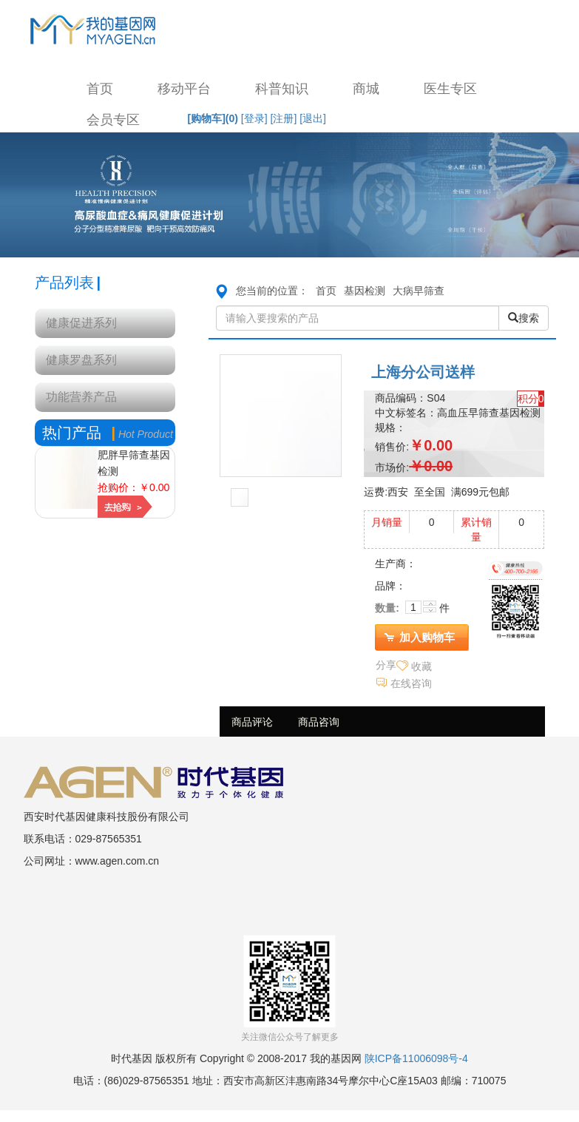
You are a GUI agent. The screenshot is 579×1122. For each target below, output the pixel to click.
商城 (366, 88)
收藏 (421, 666)
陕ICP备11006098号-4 (416, 1058)
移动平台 (184, 88)
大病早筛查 (418, 291)
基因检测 (364, 291)
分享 (386, 665)
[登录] (254, 118)
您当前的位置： (272, 291)
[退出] (312, 118)
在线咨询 (411, 683)
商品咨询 (318, 722)
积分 (528, 399)
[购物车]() (213, 118)
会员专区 (113, 119)
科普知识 (281, 88)
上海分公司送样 (423, 372)
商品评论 (252, 722)
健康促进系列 (81, 323)
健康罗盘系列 (81, 360)
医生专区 (450, 88)
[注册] (284, 118)
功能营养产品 (81, 397)
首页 (100, 88)
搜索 (523, 318)
